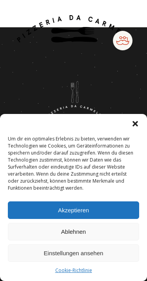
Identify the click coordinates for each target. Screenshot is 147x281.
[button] (135, 124)
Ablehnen (73, 231)
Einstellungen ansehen (73, 253)
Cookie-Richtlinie (73, 270)
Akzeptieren (73, 210)
